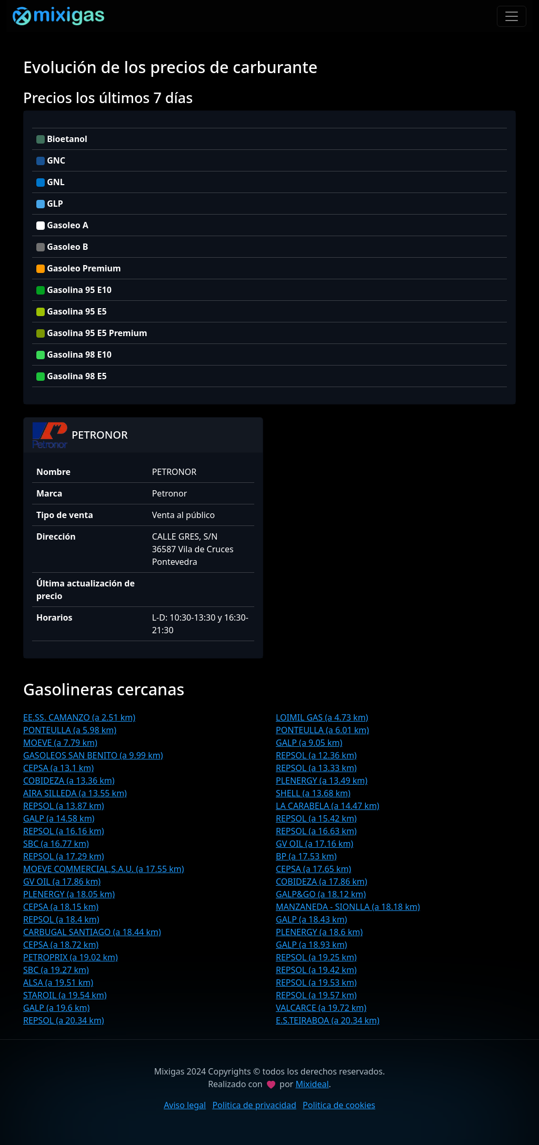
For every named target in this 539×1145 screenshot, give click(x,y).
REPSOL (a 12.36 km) (316, 755)
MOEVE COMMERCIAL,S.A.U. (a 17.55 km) (103, 869)
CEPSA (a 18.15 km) (60, 907)
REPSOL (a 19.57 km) (316, 995)
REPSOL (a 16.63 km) (316, 831)
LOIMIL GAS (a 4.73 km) (322, 717)
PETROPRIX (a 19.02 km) (70, 957)
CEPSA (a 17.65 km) (313, 869)
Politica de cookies (339, 1105)
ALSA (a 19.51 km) (58, 982)
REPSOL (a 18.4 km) (61, 919)
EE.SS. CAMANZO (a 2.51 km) (79, 717)
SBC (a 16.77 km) (56, 843)
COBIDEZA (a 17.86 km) (321, 881)
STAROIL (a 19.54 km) (65, 995)
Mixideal (311, 1084)
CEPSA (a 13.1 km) (58, 768)
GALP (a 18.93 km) (311, 944)
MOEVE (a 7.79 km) (60, 742)
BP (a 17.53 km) (306, 856)
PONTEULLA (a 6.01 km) (322, 730)
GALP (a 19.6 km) (56, 1008)
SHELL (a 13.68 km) (313, 793)
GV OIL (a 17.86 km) (62, 881)
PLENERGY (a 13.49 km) (321, 780)
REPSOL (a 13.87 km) (63, 806)
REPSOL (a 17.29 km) (63, 856)
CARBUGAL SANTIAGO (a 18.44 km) (92, 932)
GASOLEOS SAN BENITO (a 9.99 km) (93, 755)
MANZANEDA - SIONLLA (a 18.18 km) (348, 907)
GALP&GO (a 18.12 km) (321, 894)
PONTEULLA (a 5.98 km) (69, 730)
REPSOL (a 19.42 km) (316, 970)
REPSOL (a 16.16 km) (63, 831)
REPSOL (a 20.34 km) (63, 1020)
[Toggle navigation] (511, 16)
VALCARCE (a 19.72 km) (321, 1008)
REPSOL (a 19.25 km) (316, 957)
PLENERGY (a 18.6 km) (319, 932)
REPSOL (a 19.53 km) (316, 982)
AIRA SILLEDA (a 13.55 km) (75, 793)
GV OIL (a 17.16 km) (314, 843)
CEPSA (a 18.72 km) (60, 944)
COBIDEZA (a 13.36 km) (69, 780)
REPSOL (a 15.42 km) (316, 818)
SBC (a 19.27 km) (56, 970)
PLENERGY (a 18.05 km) (69, 894)
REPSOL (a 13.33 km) (316, 768)
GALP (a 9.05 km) (309, 742)
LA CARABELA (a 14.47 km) (328, 806)
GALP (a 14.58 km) (58, 818)
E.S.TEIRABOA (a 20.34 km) (328, 1020)
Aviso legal (185, 1105)
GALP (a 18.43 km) (311, 919)
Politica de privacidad (254, 1105)
